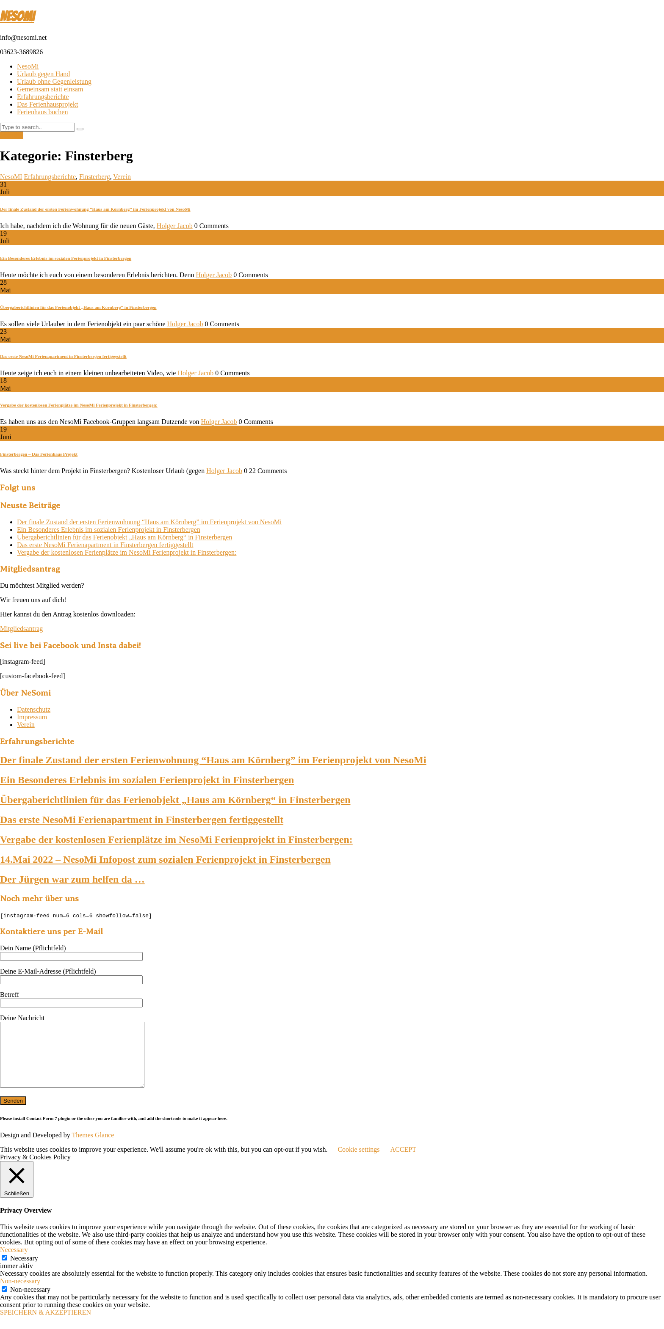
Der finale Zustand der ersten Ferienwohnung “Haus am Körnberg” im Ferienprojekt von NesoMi (95, 209)
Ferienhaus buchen (42, 112)
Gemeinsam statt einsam (50, 89)
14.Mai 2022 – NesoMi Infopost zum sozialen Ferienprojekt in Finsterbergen (165, 859)
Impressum (32, 717)
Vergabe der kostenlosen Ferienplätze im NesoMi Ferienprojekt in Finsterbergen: (79, 404)
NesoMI (17, 16)
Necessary (24, 1270)
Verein (122, 176)
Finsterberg (94, 176)
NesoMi (28, 66)
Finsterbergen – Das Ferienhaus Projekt (38, 454)
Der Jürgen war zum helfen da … (72, 879)
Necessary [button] (14, 1262)
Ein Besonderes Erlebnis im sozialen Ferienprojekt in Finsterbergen (65, 258)
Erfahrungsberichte (43, 96)
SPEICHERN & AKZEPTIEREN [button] (45, 1325)
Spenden (11, 135)
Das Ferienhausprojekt (47, 104)
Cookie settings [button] (358, 1162)
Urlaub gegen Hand (43, 73)
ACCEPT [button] (403, 1162)
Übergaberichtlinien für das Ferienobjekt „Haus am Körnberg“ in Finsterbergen (78, 307)
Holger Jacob (175, 225)
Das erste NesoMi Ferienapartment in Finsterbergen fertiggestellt (63, 356)
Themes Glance (92, 1147)
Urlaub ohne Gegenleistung (54, 81)
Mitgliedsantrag (21, 628)
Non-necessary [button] (20, 1293)
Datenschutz (33, 709)
